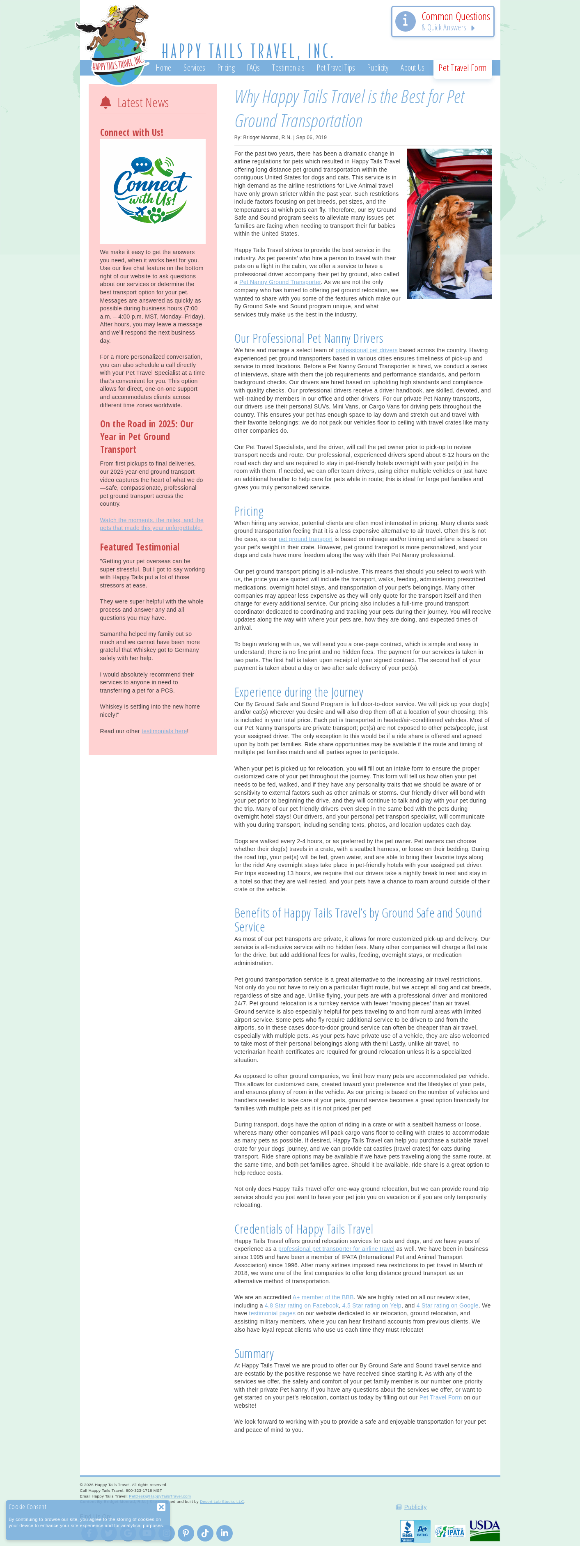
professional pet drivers (366, 350)
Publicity (415, 1507)
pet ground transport (306, 539)
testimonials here (164, 731)
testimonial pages (272, 1313)
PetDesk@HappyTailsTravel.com (160, 1496)
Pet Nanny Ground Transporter (280, 282)
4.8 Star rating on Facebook (302, 1305)
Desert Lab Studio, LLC (222, 1501)
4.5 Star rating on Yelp (371, 1305)
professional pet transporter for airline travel (336, 1249)
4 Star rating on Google (448, 1305)
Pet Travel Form (441, 1397)
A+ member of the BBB (323, 1297)
